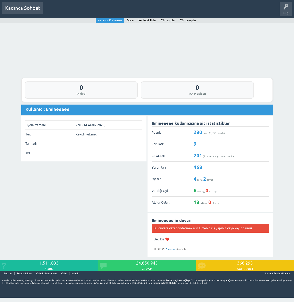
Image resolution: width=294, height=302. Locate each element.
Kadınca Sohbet (22, 8)
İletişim (8, 278)
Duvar (130, 20)
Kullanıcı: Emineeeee (110, 20)
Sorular (50, 11)
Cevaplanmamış (68, 11)
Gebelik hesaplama (46, 278)
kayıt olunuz (243, 232)
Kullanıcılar (105, 11)
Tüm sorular (168, 20)
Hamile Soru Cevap (144, 11)
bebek (75, 278)
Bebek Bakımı (167, 11)
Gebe (64, 278)
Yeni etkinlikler (147, 20)
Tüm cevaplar (188, 20)
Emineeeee (171, 253)
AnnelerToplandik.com (277, 277)
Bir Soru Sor (122, 11)
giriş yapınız (217, 232)
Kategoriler (88, 11)
